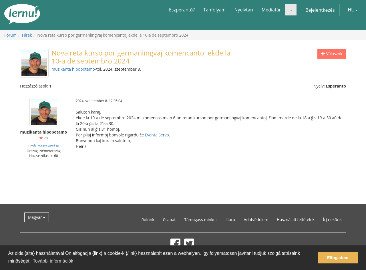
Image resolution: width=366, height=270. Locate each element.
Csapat (169, 219)
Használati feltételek (296, 219)
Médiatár (271, 10)
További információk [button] (53, 261)
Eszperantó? (182, 10)
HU (352, 10)
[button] (291, 9)
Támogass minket (200, 219)
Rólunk (147, 219)
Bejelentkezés (320, 10)
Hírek (27, 35)
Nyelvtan (243, 10)
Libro (230, 219)
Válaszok (331, 53)
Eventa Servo (157, 135)
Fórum (10, 35)
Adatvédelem (256, 219)
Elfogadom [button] (337, 257)
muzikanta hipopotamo (73, 69)
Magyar (36, 217)
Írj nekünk (332, 219)
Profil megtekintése (43, 146)
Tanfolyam (214, 10)
